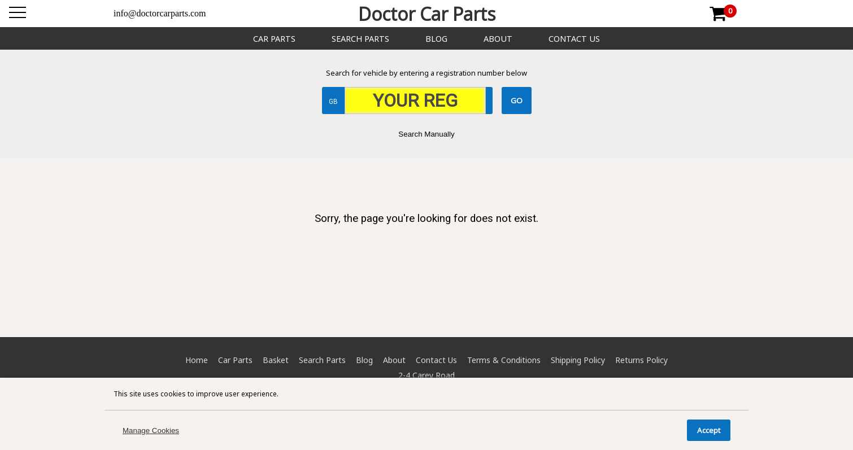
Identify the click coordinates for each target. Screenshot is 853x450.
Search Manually (426, 134)
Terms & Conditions (504, 360)
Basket (276, 360)
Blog (436, 38)
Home (196, 360)
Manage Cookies (151, 430)
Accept (708, 430)
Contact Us (574, 38)
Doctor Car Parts (426, 14)
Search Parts (360, 38)
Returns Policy (641, 360)
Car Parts (274, 38)
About (498, 38)
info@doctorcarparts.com (160, 13)
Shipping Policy (578, 360)
